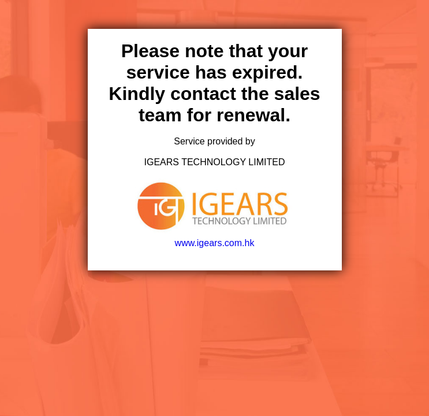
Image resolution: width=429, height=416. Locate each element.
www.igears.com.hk (214, 238)
